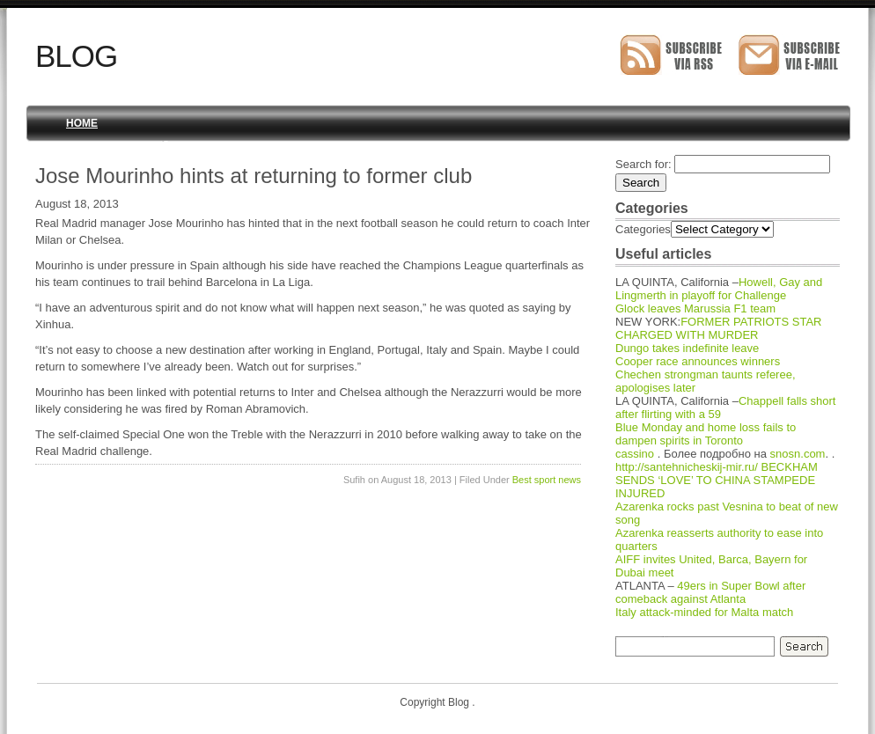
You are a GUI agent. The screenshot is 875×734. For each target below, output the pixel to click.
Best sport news (546, 479)
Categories (643, 229)
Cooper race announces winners (697, 361)
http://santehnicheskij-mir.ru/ (686, 466)
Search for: (643, 164)
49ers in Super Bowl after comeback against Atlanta (710, 592)
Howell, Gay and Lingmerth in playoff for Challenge (718, 288)
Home (82, 123)
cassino (634, 453)
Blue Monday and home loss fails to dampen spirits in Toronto (705, 434)
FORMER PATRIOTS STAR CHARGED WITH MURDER (718, 328)
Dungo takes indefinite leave (687, 348)
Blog (76, 56)
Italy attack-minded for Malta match (704, 612)
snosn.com (798, 453)
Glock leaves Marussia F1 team (695, 308)
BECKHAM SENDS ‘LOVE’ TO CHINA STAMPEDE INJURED (716, 480)
